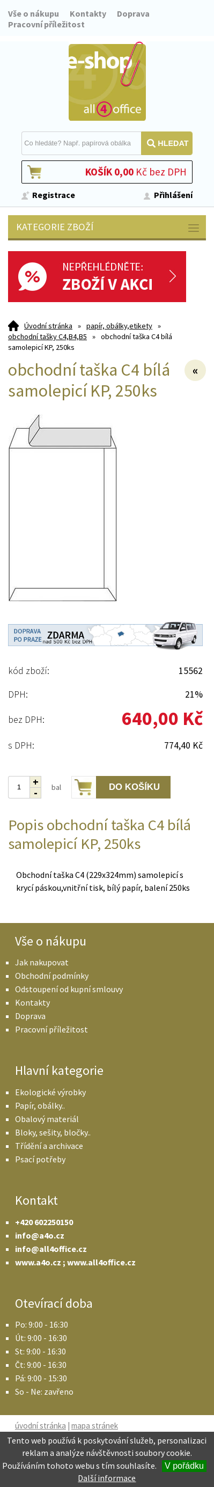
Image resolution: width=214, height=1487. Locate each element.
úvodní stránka (40, 1425)
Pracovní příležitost (46, 24)
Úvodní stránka (48, 326)
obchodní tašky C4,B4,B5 (47, 336)
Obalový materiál (47, 1119)
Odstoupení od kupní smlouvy (69, 989)
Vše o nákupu (33, 13)
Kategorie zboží (108, 228)
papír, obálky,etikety (119, 326)
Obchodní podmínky (51, 975)
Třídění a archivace (49, 1145)
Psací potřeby (40, 1159)
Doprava (133, 13)
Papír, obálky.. (40, 1105)
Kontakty (88, 13)
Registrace (53, 194)
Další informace (107, 1478)
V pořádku (184, 1465)
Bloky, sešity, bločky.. (53, 1132)
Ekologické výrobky (50, 1092)
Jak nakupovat (42, 962)
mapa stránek (94, 1425)
